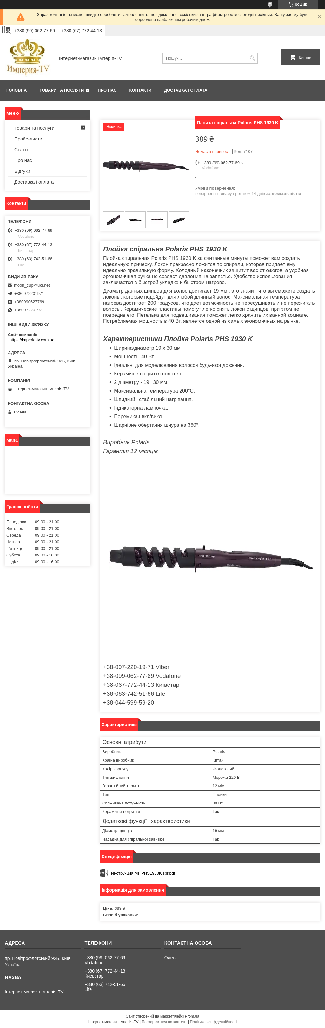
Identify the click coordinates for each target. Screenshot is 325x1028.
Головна (16, 90)
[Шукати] (252, 58)
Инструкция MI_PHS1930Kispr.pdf (143, 873)
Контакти (140, 90)
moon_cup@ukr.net (32, 285)
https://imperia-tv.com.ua (32, 339)
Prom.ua (192, 1016)
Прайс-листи (28, 138)
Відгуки (22, 171)
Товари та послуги (61, 90)
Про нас (107, 90)
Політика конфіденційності (213, 1022)
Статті (21, 149)
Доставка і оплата (185, 90)
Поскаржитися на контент (164, 1022)
